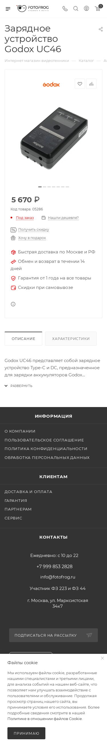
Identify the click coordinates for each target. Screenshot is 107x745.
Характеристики (71, 339)
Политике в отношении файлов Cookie (44, 718)
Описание (23, 339)
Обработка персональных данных (47, 457)
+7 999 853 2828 (54, 566)
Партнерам (18, 509)
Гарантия (16, 500)
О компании (20, 431)
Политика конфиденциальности (46, 448)
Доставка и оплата (29, 491)
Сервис (13, 518)
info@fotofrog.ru (57, 577)
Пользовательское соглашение (44, 440)
